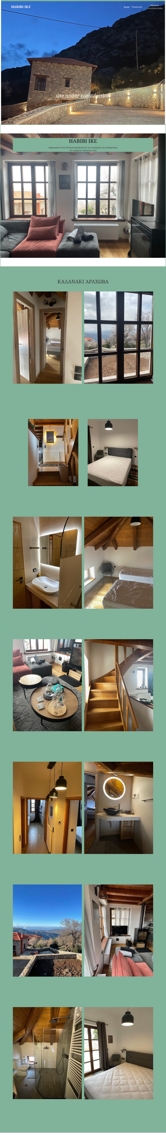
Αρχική (127, 7)
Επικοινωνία (137, 7)
